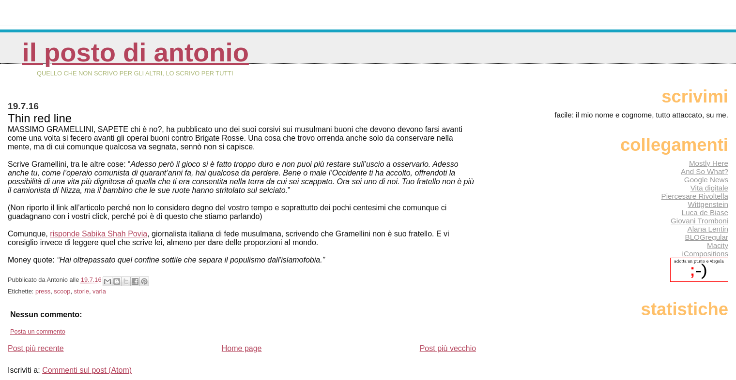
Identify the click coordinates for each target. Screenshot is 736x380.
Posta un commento (37, 331)
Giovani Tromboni (699, 221)
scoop (62, 291)
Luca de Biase (705, 212)
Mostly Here (708, 163)
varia (99, 291)
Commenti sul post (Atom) (87, 370)
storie (81, 291)
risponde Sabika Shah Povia (98, 234)
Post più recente (36, 348)
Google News (706, 179)
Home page (242, 348)
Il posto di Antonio (135, 52)
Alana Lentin (708, 229)
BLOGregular (706, 237)
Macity (717, 245)
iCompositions (705, 253)
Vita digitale (709, 188)
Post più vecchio (448, 348)
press (42, 291)
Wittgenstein (708, 204)
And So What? (704, 171)
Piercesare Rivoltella (694, 196)
